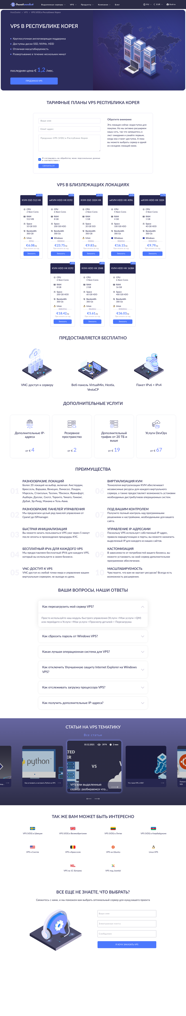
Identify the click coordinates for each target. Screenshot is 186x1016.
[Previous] (89, 798)
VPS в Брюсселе (73, 852)
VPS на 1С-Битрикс (73, 871)
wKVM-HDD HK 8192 (60, 200)
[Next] (97, 798)
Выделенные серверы (53, 4)
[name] (127, 913)
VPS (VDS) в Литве (113, 833)
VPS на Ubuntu (113, 852)
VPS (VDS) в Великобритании (73, 833)
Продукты (87, 4)
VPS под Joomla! (113, 871)
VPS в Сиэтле (32, 852)
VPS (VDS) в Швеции (32, 833)
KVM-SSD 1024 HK (91, 200)
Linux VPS (153, 852)
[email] (127, 923)
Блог (117, 5)
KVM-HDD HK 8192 (62, 268)
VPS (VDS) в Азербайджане (153, 833)
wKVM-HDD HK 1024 (152, 200)
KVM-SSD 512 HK (31, 200)
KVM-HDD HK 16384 (122, 268)
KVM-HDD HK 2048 (92, 268)
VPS (73, 4)
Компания (104, 4)
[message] (127, 933)
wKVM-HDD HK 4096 (121, 200)
